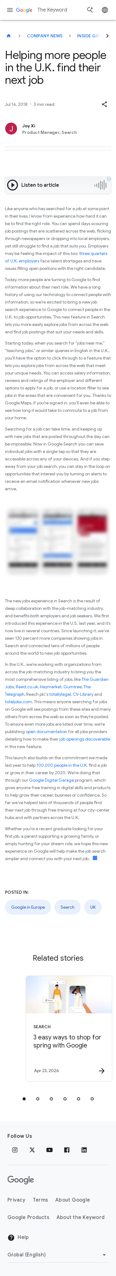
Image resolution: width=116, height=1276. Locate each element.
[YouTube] (49, 1149)
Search (68, 907)
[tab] (24, 1099)
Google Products (28, 1217)
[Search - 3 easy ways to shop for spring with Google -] (69, 1028)
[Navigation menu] (10, 10)
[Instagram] (14, 1149)
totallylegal (60, 694)
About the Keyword (81, 1217)
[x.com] (32, 1149)
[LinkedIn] (84, 1149)
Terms (40, 1200)
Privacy (16, 1200)
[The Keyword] (8, 35)
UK (93, 907)
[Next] (107, 35)
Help (18, 1237)
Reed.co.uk (27, 687)
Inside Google (94, 36)
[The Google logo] (20, 1180)
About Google (72, 1200)
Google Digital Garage (51, 780)
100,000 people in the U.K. (63, 765)
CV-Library (83, 694)
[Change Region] (57, 1254)
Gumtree (72, 687)
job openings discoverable (84, 739)
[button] (104, 104)
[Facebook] (66, 1149)
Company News (45, 36)
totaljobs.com (18, 701)
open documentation (46, 731)
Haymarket (51, 687)
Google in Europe (28, 907)
